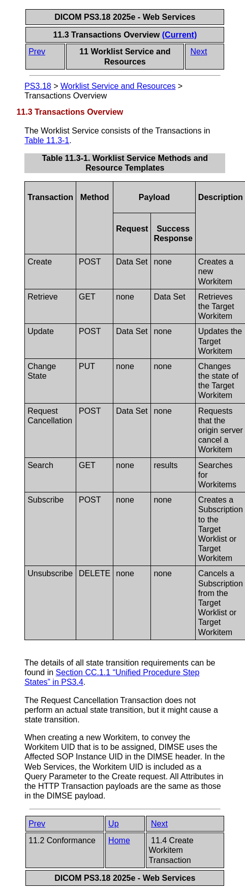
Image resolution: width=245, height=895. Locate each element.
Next (198, 51)
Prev (36, 51)
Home (119, 840)
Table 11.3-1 (46, 140)
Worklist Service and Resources (117, 86)
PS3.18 (37, 86)
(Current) (179, 34)
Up (113, 823)
